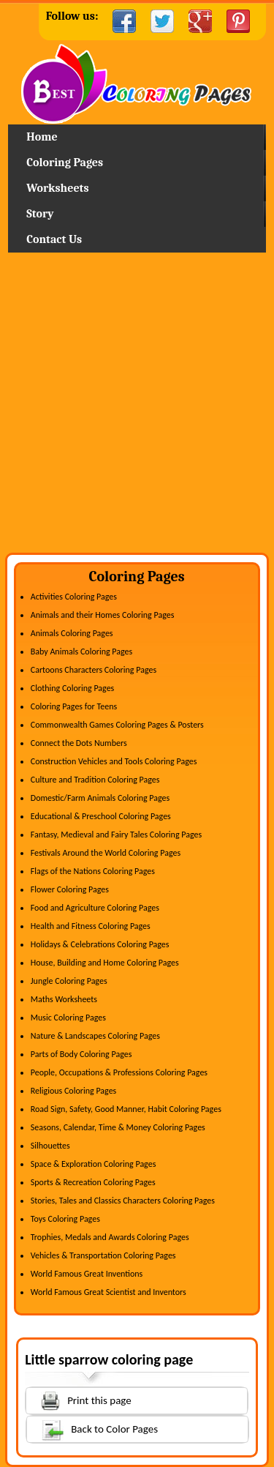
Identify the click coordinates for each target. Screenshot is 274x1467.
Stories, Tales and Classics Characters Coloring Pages (123, 1200)
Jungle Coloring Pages (69, 981)
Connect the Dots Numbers (79, 743)
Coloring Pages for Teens (74, 706)
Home (137, 84)
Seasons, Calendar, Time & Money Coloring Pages (118, 1127)
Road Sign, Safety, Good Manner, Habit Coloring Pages (126, 1109)
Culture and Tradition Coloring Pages (95, 779)
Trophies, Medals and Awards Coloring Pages (110, 1237)
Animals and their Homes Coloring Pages (103, 615)
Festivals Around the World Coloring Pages (105, 853)
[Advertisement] (137, 408)
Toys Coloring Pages (65, 1219)
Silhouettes (50, 1146)
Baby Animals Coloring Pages (81, 651)
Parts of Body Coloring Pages (81, 1054)
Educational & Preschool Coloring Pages (101, 816)
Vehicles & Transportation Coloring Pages (103, 1255)
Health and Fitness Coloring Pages (91, 926)
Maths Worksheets (64, 999)
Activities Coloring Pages (74, 596)
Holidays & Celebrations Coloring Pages (100, 944)
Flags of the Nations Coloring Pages (93, 871)
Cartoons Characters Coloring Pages (93, 670)
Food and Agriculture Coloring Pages (95, 908)
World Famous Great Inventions (87, 1274)
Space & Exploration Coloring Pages (93, 1164)
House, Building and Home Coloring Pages (105, 963)
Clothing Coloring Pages (73, 688)
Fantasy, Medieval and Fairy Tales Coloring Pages (116, 834)
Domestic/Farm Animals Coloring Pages (100, 798)
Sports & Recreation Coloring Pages (93, 1182)
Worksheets (57, 188)
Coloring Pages (64, 162)
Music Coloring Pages (68, 1017)
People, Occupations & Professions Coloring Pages (119, 1072)
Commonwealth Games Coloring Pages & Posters (117, 725)
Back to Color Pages (92, 1428)
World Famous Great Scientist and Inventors (108, 1292)
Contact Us (54, 239)
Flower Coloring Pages (70, 889)
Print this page (79, 1399)
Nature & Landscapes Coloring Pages (95, 1036)
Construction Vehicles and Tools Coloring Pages (114, 761)
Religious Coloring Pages (74, 1091)
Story (39, 213)
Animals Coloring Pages (72, 633)
